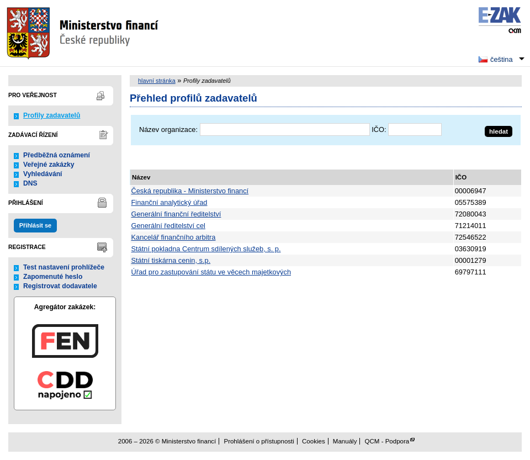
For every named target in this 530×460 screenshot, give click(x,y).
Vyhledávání (42, 174)
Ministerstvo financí (84, 33)
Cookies (313, 441)
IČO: (379, 129)
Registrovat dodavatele (60, 286)
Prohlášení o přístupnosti (259, 441)
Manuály (345, 441)
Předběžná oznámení (56, 155)
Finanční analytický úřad (169, 202)
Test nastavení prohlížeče (63, 267)
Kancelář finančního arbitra (173, 237)
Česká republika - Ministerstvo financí (190, 191)
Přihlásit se (35, 225)
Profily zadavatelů (51, 115)
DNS (30, 183)
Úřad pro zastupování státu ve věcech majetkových (211, 272)
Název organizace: (168, 129)
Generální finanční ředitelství (176, 214)
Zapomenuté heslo (52, 277)
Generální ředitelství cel (168, 225)
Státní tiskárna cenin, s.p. (171, 260)
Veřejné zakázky (49, 164)
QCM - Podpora (387, 441)
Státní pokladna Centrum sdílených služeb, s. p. (206, 249)
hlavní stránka (157, 80)
